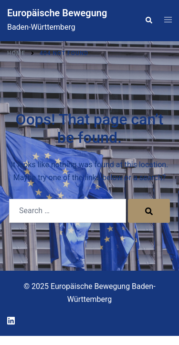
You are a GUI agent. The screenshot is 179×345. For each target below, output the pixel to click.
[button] (148, 20)
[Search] (149, 211)
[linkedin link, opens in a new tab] (11, 319)
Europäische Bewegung (57, 13)
